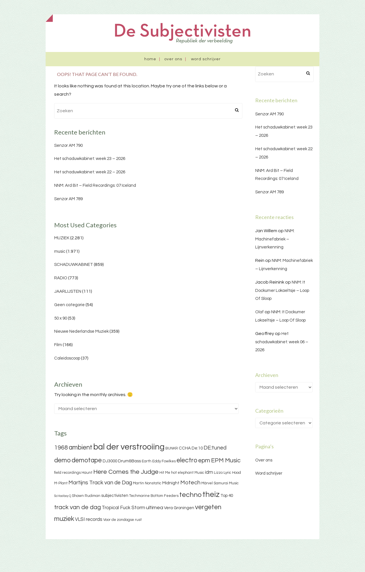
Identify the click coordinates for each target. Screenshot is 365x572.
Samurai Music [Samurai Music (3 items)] (226, 483)
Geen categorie (69, 305)
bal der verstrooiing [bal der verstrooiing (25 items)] (129, 447)
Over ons (173, 59)
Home (150, 59)
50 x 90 (60, 318)
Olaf (259, 312)
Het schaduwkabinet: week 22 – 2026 (89, 172)
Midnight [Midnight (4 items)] (170, 483)
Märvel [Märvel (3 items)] (207, 483)
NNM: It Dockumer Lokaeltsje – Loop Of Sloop (282, 290)
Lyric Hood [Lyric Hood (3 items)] (232, 473)
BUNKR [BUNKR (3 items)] (171, 448)
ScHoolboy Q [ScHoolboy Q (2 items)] (62, 495)
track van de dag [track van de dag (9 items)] (77, 507)
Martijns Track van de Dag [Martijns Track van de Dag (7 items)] (100, 482)
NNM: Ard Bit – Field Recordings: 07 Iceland (95, 185)
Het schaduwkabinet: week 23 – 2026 (89, 158)
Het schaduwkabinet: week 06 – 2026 (281, 342)
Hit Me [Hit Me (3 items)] (164, 473)
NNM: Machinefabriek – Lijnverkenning (275, 239)
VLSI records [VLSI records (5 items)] (88, 519)
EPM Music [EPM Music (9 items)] (226, 460)
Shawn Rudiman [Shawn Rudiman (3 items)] (86, 496)
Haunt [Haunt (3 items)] (87, 473)
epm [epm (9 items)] (204, 460)
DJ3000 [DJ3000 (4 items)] (110, 461)
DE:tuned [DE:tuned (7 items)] (215, 448)
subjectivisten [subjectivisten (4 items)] (114, 495)
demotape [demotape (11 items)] (87, 460)
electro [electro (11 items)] (187, 460)
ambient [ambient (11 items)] (80, 447)
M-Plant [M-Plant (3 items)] (61, 483)
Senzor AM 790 (68, 145)
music (59, 251)
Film (58, 345)
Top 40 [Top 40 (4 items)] (226, 495)
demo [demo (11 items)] (62, 460)
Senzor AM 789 (68, 199)
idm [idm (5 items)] (209, 472)
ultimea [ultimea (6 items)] (154, 507)
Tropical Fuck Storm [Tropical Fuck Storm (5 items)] (123, 507)
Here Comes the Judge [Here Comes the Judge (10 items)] (126, 472)
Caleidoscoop (67, 358)
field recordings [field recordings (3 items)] (67, 473)
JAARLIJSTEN (67, 291)
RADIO (60, 278)
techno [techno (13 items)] (190, 494)
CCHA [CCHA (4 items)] (185, 448)
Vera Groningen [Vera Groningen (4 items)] (179, 508)
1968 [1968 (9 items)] (61, 448)
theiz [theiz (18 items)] (211, 495)
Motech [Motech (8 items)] (190, 482)
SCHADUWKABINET (73, 264)
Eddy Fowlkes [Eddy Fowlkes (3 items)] (164, 461)
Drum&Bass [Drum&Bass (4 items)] (129, 461)
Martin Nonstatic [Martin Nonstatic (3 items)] (147, 483)
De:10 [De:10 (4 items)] (197, 448)
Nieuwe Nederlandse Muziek (81, 331)
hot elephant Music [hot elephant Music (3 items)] (187, 473)
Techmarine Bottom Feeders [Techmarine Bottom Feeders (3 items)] (154, 496)
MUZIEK (61, 238)
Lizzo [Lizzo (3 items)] (218, 473)
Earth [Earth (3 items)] (146, 461)
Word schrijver (206, 59)
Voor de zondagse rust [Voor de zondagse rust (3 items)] (122, 520)
